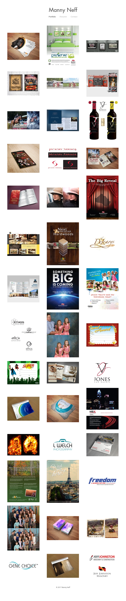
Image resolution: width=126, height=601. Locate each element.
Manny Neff (63, 9)
